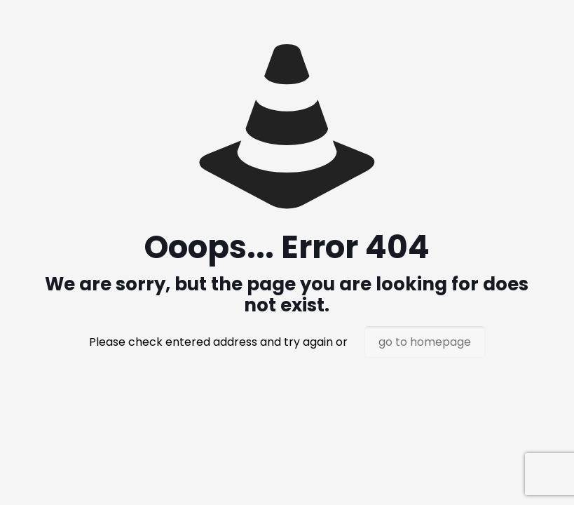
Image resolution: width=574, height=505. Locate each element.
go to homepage (424, 342)
